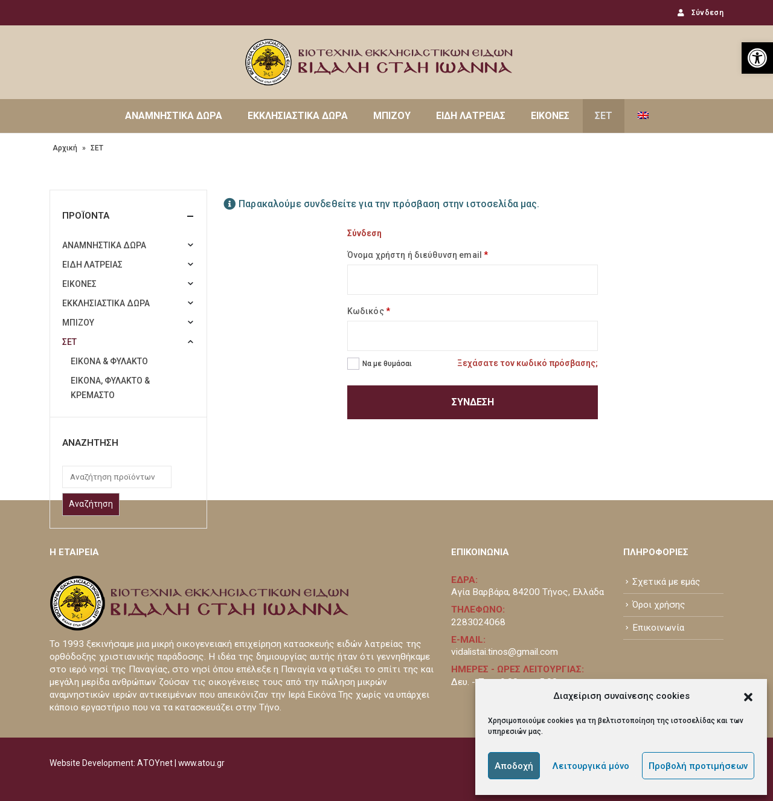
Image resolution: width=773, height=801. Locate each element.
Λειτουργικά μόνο (591, 766)
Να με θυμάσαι (387, 363)
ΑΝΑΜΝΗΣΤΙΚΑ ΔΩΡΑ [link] (173, 115)
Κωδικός (368, 311)
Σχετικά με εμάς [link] (666, 581)
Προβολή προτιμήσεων (698, 766)
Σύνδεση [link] (699, 12)
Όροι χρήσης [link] (658, 604)
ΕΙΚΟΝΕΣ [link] (550, 115)
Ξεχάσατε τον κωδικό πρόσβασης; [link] (527, 363)
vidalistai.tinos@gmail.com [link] (504, 651)
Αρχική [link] (65, 148)
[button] (748, 696)
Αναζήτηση (91, 504)
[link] (757, 58)
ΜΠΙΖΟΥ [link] (392, 115)
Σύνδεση (473, 402)
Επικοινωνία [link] (658, 627)
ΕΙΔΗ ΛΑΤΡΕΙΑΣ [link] (470, 115)
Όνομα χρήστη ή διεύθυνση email (417, 255)
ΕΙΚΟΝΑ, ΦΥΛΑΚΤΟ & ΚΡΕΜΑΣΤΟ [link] (110, 388)
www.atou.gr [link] (201, 763)
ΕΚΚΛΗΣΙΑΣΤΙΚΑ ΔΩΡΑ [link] (298, 115)
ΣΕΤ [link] (603, 115)
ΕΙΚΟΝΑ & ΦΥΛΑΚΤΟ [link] (109, 361)
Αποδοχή (514, 766)
